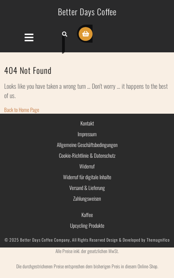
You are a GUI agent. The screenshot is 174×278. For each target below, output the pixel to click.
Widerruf (87, 166)
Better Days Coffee (87, 11)
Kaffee (87, 214)
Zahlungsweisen (87, 198)
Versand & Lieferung (87, 187)
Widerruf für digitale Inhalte (87, 177)
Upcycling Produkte (87, 225)
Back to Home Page (21, 109)
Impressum (87, 134)
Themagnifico (158, 240)
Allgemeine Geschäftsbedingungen (87, 144)
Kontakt (87, 123)
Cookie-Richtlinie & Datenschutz (87, 155)
